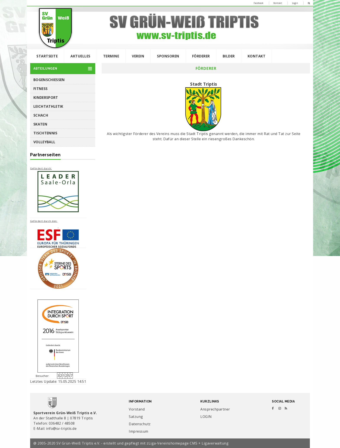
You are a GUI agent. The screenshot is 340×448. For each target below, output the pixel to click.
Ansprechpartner (215, 409)
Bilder (229, 56)
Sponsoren (168, 56)
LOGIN (206, 416)
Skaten (40, 124)
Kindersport (45, 97)
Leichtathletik (48, 106)
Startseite (47, 56)
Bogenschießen (49, 79)
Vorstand (137, 409)
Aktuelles (80, 56)
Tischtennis (45, 133)
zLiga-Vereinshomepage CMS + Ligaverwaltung (188, 443)
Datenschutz (140, 424)
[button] (62, 68)
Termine (111, 56)
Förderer (201, 56)
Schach (40, 115)
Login (295, 3)
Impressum (138, 431)
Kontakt (277, 3)
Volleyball (44, 142)
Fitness (40, 88)
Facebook (258, 3)
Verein (138, 56)
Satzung (136, 416)
